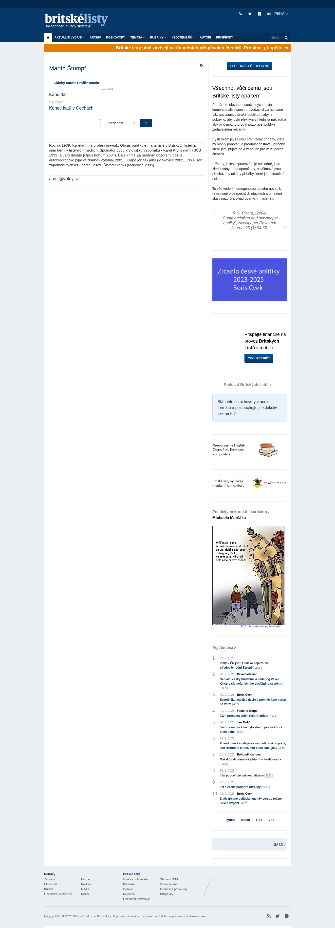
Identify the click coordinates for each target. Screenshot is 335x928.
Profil (81, 83)
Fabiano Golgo (247, 711)
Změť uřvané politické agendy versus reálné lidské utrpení (251, 801)
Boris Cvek (244, 694)
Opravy (128, 889)
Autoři (205, 37)
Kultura (49, 889)
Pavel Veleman (247, 674)
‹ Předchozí (114, 123)
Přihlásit (277, 14)
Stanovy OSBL (170, 879)
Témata (137, 37)
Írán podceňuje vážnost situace (246, 775)
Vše (271, 820)
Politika (86, 884)
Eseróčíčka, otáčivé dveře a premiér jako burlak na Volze (253, 702)
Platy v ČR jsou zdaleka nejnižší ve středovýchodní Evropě (244, 665)
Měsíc (245, 820)
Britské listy (78, 21)
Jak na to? (227, 413)
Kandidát (58, 94)
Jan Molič (243, 722)
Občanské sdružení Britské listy (92, 916)
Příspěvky (224, 37)
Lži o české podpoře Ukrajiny (245, 787)
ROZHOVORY (115, 37)
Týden (230, 820)
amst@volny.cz (64, 178)
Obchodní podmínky (136, 899)
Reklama (129, 894)
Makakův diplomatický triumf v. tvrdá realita (250, 762)
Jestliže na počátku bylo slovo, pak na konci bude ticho (251, 730)
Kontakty (129, 884)
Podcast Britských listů (240, 385)
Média (85, 889)
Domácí (86, 879)
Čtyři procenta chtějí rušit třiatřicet (248, 716)
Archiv (95, 37)
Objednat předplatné (249, 66)
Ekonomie (50, 884)
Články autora (65, 83)
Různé (85, 894)
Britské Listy (252, 883)
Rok (259, 820)
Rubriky (158, 37)
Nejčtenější (182, 37)
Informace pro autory (173, 889)
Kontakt (92, 83)
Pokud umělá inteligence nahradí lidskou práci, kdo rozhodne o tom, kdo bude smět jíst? (253, 746)
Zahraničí (50, 879)
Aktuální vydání (69, 37)
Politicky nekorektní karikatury (241, 515)
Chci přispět (259, 358)
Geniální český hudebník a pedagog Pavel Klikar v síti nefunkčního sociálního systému (251, 683)
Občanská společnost (58, 894)
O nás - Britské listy (136, 879)
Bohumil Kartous (249, 754)
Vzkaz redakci (169, 884)
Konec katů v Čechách (71, 108)
